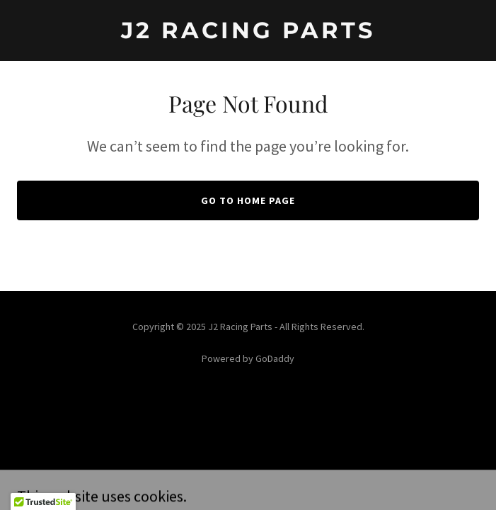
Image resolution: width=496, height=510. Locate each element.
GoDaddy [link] (274, 358)
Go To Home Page (248, 200)
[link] (248, 34)
